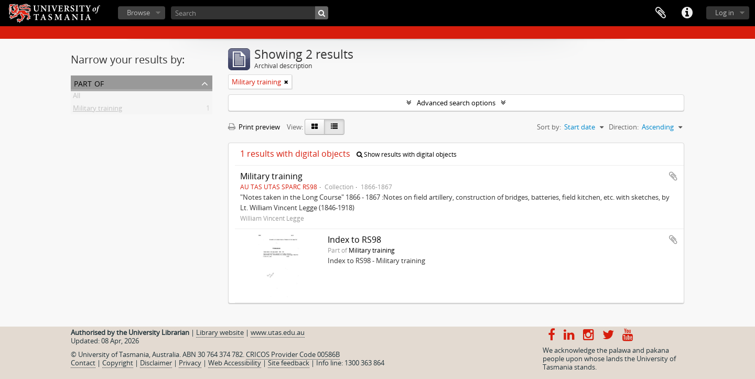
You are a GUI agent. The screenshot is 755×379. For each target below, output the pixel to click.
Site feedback (288, 362)
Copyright (117, 362)
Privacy (190, 362)
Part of (89, 82)
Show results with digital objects (407, 154)
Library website (220, 332)
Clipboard (661, 13)
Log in (724, 12)
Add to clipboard (673, 176)
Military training (97, 110)
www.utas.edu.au (278, 332)
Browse (138, 12)
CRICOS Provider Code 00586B (293, 354)
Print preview (254, 127)
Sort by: (549, 127)
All (76, 97)
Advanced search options (456, 102)
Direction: (624, 127)
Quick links (687, 13)
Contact (83, 362)
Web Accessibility (234, 362)
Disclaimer (156, 362)
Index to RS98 (354, 239)
